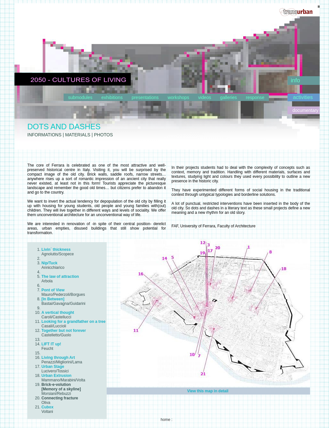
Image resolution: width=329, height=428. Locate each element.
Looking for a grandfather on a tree (73, 321)
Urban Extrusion (56, 375)
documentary (306, 110)
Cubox (47, 407)
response (255, 97)
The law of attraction (60, 276)
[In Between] (52, 299)
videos (204, 97)
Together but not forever (63, 330)
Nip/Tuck (49, 263)
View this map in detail (207, 391)
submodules (80, 97)
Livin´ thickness (56, 249)
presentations (145, 97)
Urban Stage (52, 366)
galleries (228, 97)
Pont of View (53, 290)
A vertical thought (57, 312)
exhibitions (112, 97)
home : (167, 419)
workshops (178, 97)
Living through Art (58, 357)
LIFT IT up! (51, 344)
